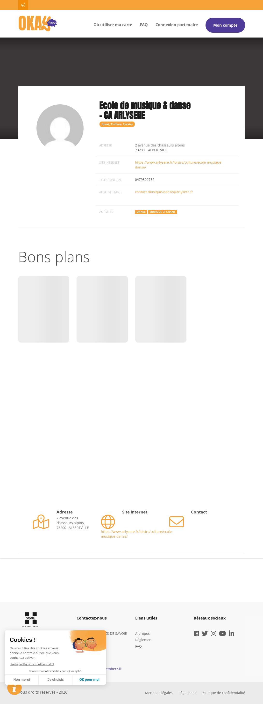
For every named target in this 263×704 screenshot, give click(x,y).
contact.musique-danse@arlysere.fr (164, 192)
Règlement (144, 639)
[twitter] (205, 634)
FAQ (144, 24)
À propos (142, 633)
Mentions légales (159, 692)
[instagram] (213, 634)
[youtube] (222, 634)
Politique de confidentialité (223, 692)
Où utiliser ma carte (112, 24)
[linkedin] (231, 634)
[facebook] (196, 634)
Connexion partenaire (177, 24)
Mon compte (225, 25)
